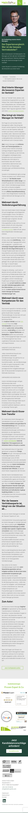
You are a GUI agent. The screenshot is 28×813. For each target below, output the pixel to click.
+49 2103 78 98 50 (7, 787)
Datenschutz (5, 795)
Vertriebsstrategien (7, 229)
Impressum (5, 793)
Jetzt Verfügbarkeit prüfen (12, 668)
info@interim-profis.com (9, 789)
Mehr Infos (23, 692)
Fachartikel (13, 77)
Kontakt (4, 797)
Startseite (5, 77)
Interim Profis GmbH (8, 3)
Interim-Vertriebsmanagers (16, 111)
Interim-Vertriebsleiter (10, 441)
